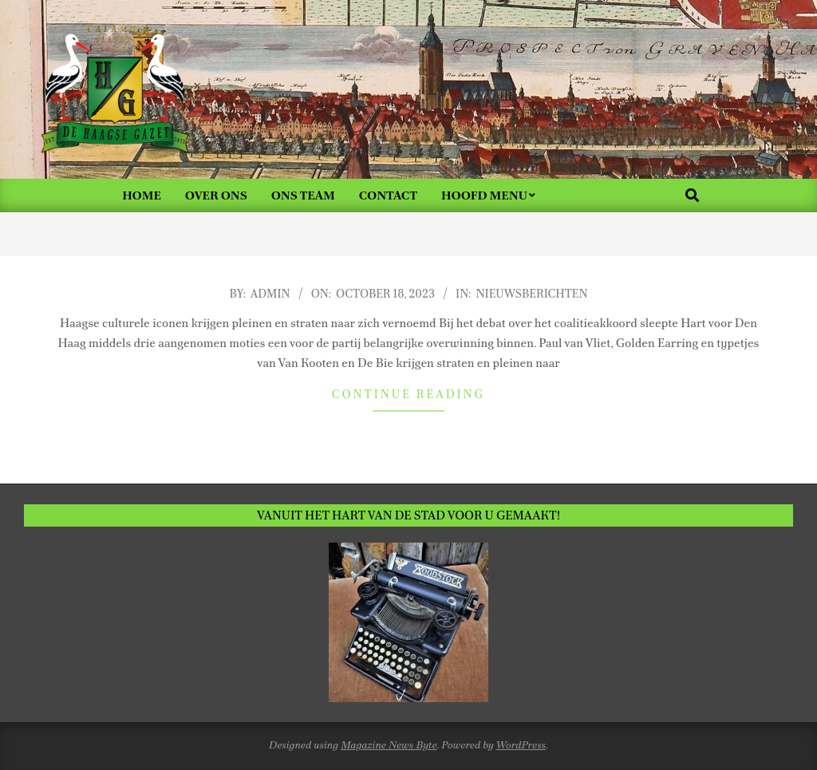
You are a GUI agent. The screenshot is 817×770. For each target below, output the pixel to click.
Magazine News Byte (388, 745)
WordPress (521, 745)
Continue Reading (408, 394)
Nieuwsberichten (532, 293)
